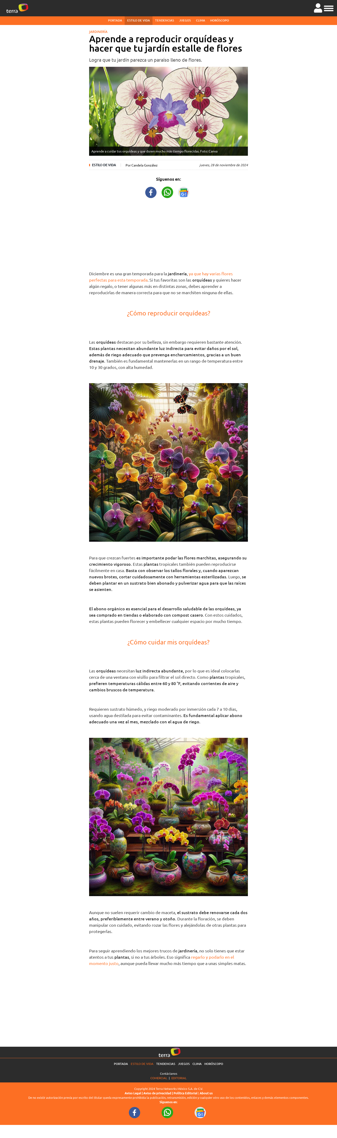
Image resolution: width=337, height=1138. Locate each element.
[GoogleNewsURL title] (184, 191)
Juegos (185, 20)
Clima (200, 20)
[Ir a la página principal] (17, 8)
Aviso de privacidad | (158, 1093)
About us (206, 1093)
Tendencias (164, 20)
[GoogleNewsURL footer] (200, 1112)
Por (142, 165)
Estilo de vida (138, 20)
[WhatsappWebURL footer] (167, 1112)
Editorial (179, 1078)
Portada (115, 20)
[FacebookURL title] (151, 191)
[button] (329, 7)
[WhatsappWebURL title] (167, 191)
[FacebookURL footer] (135, 1112)
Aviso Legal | (134, 1093)
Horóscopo (219, 20)
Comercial (158, 1078)
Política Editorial (185, 1093)
